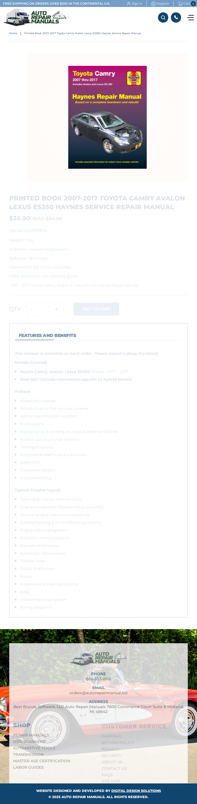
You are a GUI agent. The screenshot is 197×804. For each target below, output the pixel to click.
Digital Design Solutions (136, 791)
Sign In (137, 3)
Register (162, 3)
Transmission (28, 756)
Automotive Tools (34, 749)
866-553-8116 (176, 17)
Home (13, 33)
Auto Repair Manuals (83, 797)
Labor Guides (28, 768)
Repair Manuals (31, 736)
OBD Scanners (29, 743)
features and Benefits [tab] (47, 337)
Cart (184, 3)
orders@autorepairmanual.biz (99, 694)
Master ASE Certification (41, 762)
